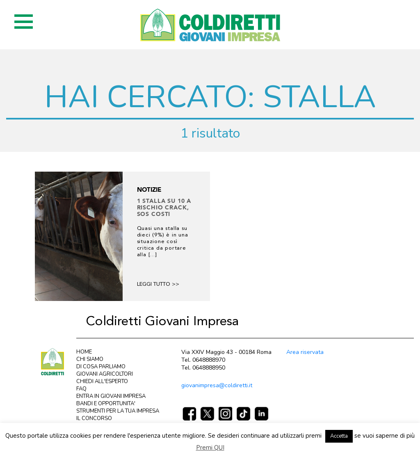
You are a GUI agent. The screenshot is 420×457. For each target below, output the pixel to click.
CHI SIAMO (89, 359)
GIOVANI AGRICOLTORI (104, 374)
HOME (84, 352)
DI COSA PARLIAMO (101, 366)
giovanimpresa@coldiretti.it (216, 385)
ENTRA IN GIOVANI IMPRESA (111, 396)
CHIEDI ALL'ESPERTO (102, 381)
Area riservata (305, 352)
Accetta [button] (339, 436)
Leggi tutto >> (158, 284)
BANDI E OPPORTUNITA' (105, 403)
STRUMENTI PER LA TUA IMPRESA (117, 411)
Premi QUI (210, 447)
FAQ (81, 389)
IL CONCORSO (94, 418)
